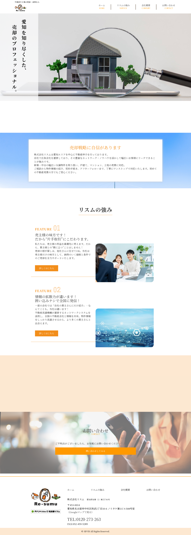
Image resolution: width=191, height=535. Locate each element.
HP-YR (87, 531)
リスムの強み (123, 6)
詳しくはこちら (49, 268)
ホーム (102, 6)
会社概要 (146, 6)
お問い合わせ (168, 6)
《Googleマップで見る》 (80, 512)
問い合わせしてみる (95, 453)
